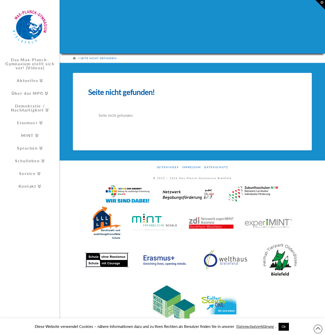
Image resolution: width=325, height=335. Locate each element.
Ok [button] (284, 327)
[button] (320, 5)
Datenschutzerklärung (255, 326)
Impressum (191, 167)
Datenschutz (216, 167)
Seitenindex (168, 167)
